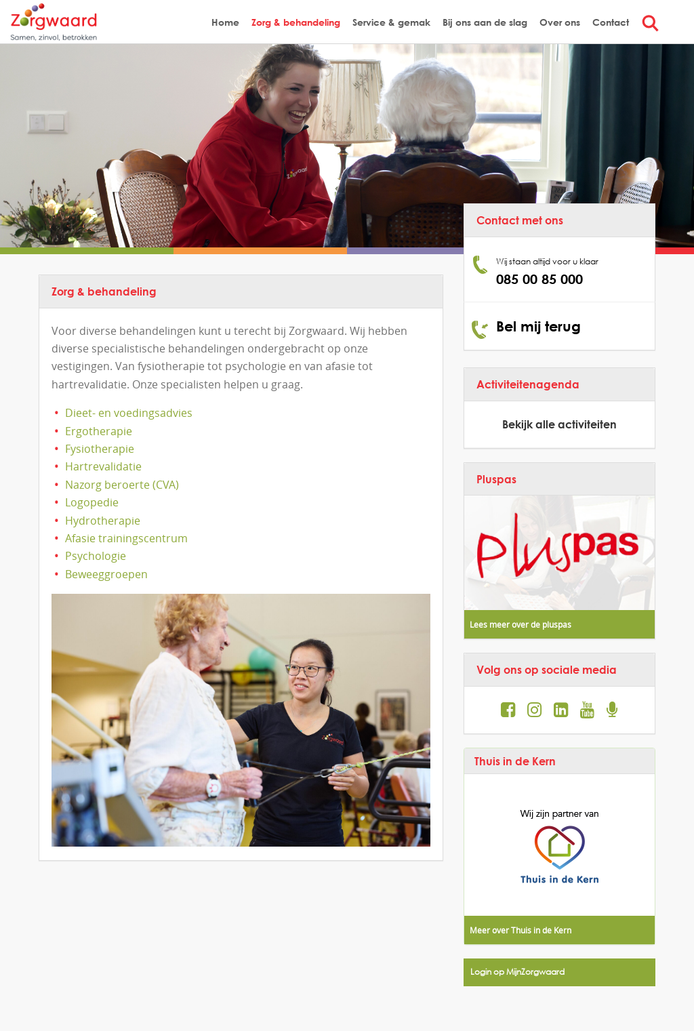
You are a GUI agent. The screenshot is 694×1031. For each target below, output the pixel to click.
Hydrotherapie (102, 520)
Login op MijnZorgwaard (517, 971)
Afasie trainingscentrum (126, 538)
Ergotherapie (98, 431)
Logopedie (92, 502)
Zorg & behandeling (295, 22)
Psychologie (95, 555)
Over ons (559, 22)
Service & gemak (391, 22)
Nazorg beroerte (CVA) (122, 484)
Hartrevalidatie (103, 466)
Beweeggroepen (106, 574)
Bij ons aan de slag (485, 22)
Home (225, 22)
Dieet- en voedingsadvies (128, 412)
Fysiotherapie (99, 448)
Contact (610, 22)
